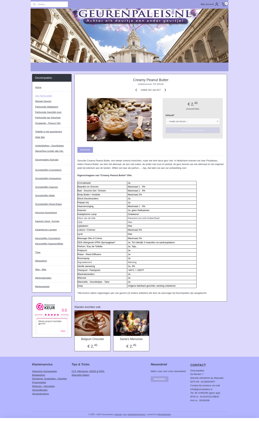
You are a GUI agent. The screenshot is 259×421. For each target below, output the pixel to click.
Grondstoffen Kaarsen (46, 187)
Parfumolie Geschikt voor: (48, 112)
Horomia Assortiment (46, 212)
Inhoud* (170, 115)
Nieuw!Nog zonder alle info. (49, 151)
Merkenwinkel (42, 286)
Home (38, 87)
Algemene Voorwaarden (44, 371)
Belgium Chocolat (92, 339)
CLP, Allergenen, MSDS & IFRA (88, 371)
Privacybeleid (39, 382)
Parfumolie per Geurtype (48, 117)
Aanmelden (159, 379)
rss (124, 414)
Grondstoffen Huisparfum (48, 178)
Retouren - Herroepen (43, 386)
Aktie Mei (40, 137)
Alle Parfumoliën (43, 95)
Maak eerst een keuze (192, 130)
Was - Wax (40, 269)
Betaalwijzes (38, 375)
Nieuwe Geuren (43, 101)
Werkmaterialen (43, 278)
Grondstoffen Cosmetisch (48, 170)
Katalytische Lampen (46, 229)
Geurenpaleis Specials (46, 159)
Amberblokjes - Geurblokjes (49, 145)
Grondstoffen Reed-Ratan (48, 204)
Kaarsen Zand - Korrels (47, 221)
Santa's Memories (131, 339)
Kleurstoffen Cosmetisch (47, 238)
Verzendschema (40, 393)
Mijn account (210, 4)
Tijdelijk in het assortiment (48, 131)
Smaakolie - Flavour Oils (48, 123)
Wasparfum (41, 260)
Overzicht (85, 149)
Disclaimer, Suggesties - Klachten (49, 378)
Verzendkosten (39, 390)
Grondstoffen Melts (45, 195)
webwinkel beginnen (136, 414)
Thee (37, 252)
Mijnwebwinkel (164, 414)
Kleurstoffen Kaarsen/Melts (49, 243)
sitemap (118, 414)
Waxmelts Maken (80, 375)
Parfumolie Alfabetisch (46, 106)
